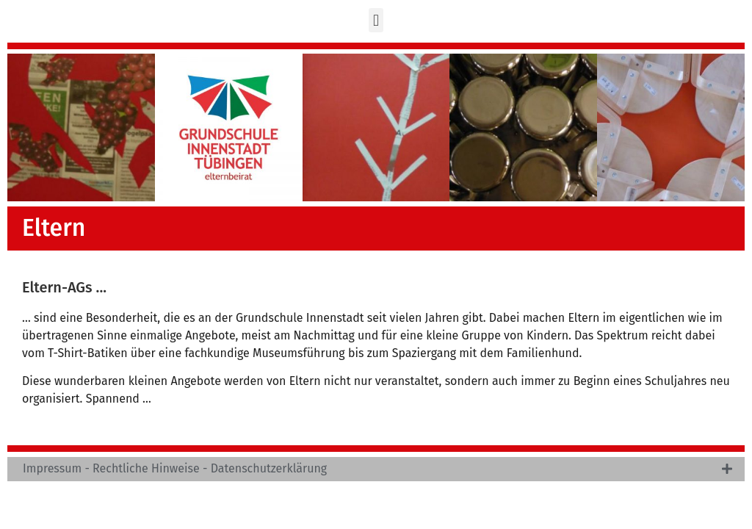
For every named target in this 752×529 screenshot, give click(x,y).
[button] (376, 20)
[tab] (376, 469)
